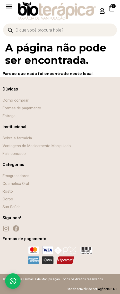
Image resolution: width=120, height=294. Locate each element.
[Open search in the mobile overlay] (60, 30)
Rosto (8, 191)
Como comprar (16, 100)
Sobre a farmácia (17, 138)
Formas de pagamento (22, 108)
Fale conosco (14, 153)
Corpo (8, 199)
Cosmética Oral (16, 183)
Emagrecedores (16, 176)
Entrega (9, 116)
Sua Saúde (12, 207)
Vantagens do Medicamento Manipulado (37, 146)
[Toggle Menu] (9, 6)
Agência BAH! (107, 289)
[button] (102, 11)
